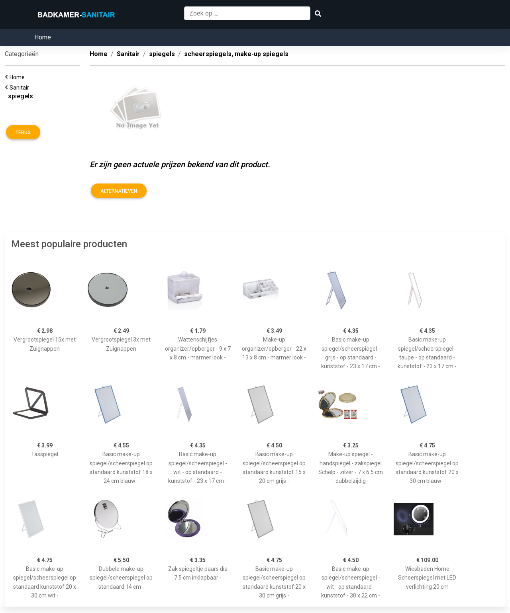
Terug (23, 132)
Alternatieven (118, 191)
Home (42, 37)
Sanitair (20, 87)
